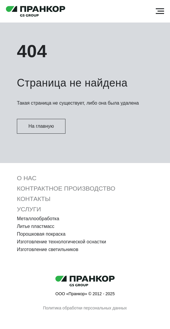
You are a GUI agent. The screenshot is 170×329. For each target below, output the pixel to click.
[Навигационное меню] (160, 11)
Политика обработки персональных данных (85, 308)
